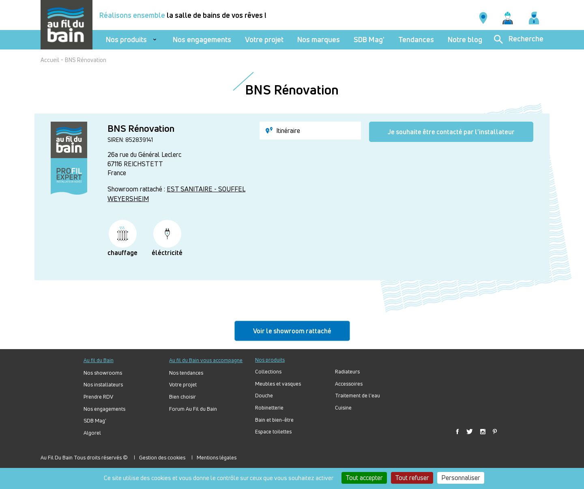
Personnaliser (460, 477)
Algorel (92, 432)
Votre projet (264, 39)
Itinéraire (283, 130)
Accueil (50, 60)
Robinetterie (269, 407)
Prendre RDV (98, 396)
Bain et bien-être (274, 420)
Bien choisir (182, 396)
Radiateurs (347, 371)
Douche (264, 395)
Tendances (416, 39)
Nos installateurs (103, 384)
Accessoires (349, 383)
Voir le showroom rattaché (292, 330)
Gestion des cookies (162, 457)
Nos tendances (186, 372)
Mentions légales (216, 457)
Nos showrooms (103, 372)
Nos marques (318, 39)
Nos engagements (202, 39)
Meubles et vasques (278, 383)
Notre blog (465, 39)
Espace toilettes (273, 431)
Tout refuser (412, 477)
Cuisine (343, 407)
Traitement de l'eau (357, 395)
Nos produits (126, 39)
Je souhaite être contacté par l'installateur (451, 131)
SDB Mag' (369, 39)
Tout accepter (364, 477)
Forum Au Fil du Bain (193, 409)
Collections (268, 371)
